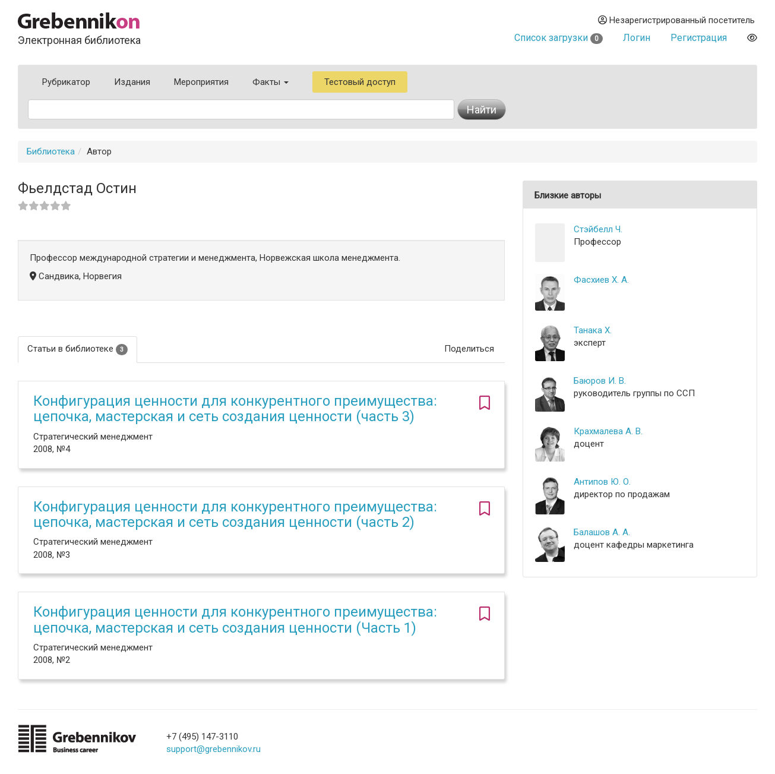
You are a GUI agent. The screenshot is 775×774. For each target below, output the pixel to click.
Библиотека (51, 151)
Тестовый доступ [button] (360, 82)
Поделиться (469, 348)
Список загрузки (558, 37)
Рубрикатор (66, 82)
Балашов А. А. (602, 532)
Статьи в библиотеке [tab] (77, 349)
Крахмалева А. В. (608, 431)
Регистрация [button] (698, 37)
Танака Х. (593, 330)
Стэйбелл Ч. (598, 229)
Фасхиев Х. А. (601, 279)
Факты (270, 82)
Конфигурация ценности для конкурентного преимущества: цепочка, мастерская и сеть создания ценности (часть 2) (235, 514)
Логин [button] (636, 37)
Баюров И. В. (600, 380)
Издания (132, 82)
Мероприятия (201, 82)
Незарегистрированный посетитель (676, 20)
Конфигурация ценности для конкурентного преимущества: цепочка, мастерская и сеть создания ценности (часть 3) (235, 409)
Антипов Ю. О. (602, 481)
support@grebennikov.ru (213, 749)
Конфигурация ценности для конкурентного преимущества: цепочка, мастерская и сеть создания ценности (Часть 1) (235, 620)
